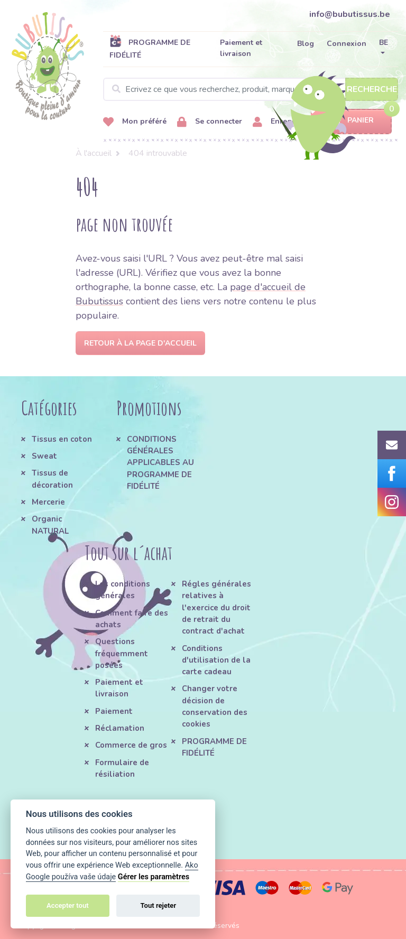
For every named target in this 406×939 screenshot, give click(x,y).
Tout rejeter (158, 905)
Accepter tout (68, 905)
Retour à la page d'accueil (140, 343)
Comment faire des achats (131, 619)
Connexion (346, 44)
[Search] (250, 89)
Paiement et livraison (241, 48)
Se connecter (209, 121)
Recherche (372, 89)
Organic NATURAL (50, 525)
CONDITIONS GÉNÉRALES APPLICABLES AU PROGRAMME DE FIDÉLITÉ (160, 462)
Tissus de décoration (52, 479)
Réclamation (119, 728)
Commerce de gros (131, 745)
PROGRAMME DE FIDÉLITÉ (149, 48)
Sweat (44, 456)
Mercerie (48, 502)
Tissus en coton (62, 439)
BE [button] (383, 43)
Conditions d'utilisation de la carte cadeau (216, 660)
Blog (305, 44)
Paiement (114, 711)
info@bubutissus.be (349, 14)
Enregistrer (282, 121)
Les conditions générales (122, 590)
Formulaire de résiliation (122, 768)
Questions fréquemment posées (121, 653)
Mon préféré (135, 121)
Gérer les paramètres (153, 876)
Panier (351, 120)
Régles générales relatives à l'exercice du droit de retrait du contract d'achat (216, 607)
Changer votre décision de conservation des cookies (214, 706)
